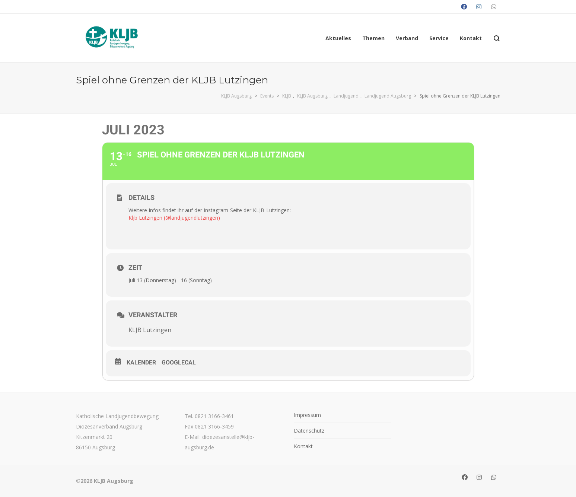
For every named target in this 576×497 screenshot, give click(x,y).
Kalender (141, 362)
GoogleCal (179, 362)
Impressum (307, 414)
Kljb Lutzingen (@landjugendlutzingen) (174, 217)
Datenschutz (309, 430)
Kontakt (303, 446)
